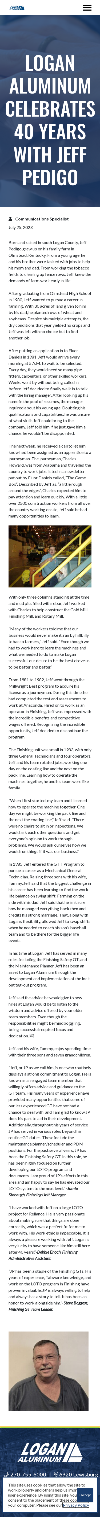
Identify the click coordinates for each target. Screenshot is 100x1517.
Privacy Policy (76, 1504)
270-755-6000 (25, 1474)
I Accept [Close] (85, 1495)
